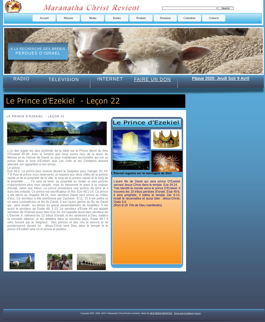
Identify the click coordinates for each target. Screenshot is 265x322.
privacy (197, 313)
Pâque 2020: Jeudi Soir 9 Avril (220, 78)
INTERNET (110, 78)
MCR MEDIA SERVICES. (161, 313)
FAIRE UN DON (152, 79)
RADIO (21, 78)
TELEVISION (63, 79)
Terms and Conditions (183, 313)
